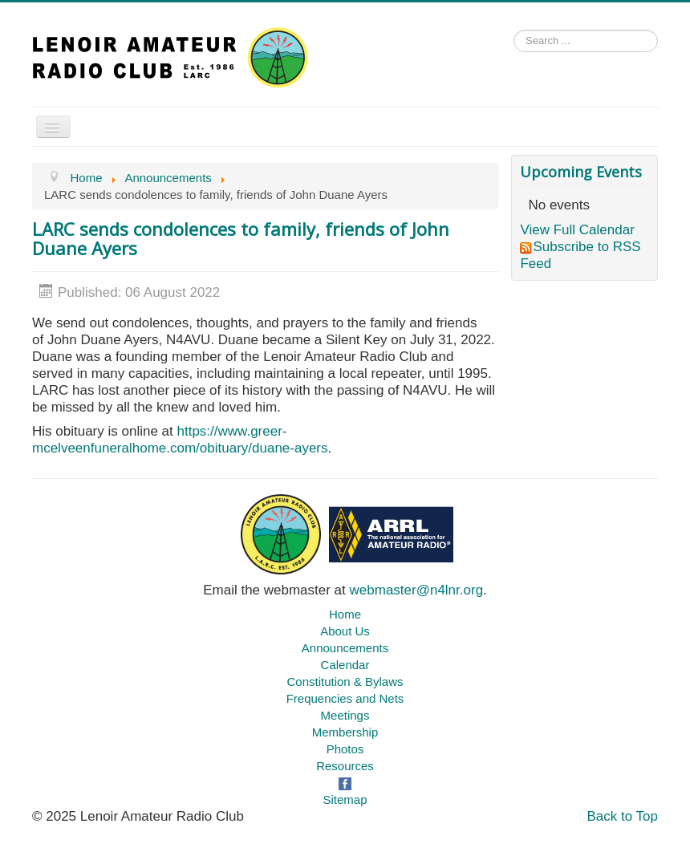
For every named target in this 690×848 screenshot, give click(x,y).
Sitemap (345, 799)
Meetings (345, 715)
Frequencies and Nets (345, 698)
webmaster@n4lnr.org (417, 590)
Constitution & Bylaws (344, 681)
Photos (345, 749)
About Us (345, 631)
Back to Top (622, 816)
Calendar (345, 665)
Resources (345, 766)
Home (345, 614)
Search (513, 46)
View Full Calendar (577, 229)
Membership (345, 732)
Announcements (345, 648)
